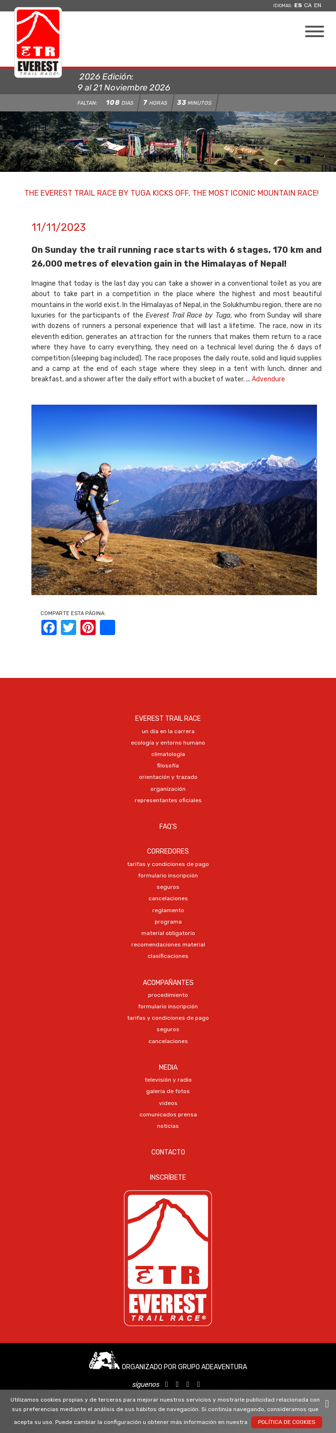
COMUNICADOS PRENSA (168, 1114)
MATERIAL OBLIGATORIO (168, 933)
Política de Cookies (287, 1422)
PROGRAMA (168, 921)
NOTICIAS (168, 1126)
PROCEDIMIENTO (168, 995)
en (317, 5)
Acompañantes (168, 983)
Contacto (168, 1152)
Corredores (168, 851)
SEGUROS (168, 887)
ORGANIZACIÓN (168, 789)
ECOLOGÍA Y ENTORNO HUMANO (168, 742)
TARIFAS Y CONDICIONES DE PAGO (168, 864)
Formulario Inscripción (168, 875)
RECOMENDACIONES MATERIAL (168, 944)
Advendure (268, 379)
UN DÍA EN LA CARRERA (168, 731)
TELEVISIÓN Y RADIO (168, 1079)
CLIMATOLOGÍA (168, 754)
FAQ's (168, 827)
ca (308, 5)
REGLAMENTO (168, 910)
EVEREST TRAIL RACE (168, 719)
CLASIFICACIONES (168, 956)
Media (168, 1068)
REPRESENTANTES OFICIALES (168, 800)
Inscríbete (168, 1178)
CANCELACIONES (168, 898)
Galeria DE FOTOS (168, 1091)
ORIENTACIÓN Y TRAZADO (168, 777)
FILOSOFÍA (168, 765)
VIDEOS (168, 1103)
